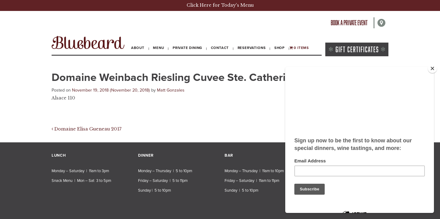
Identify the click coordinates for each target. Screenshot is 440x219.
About (137, 48)
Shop (279, 48)
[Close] (432, 68)
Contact (220, 48)
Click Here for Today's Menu (220, 5)
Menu (158, 48)
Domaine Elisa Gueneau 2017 (86, 129)
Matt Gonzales (170, 90)
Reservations (252, 48)
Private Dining (187, 48)
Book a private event (349, 22)
